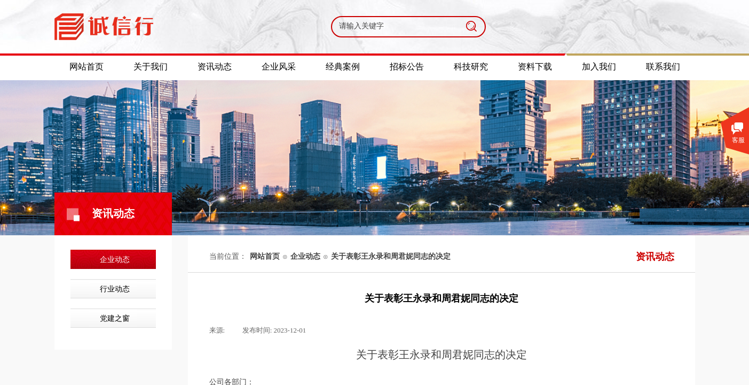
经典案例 (343, 66)
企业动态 (115, 260)
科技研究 (471, 66)
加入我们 (599, 66)
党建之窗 (115, 318)
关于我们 (150, 66)
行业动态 (115, 289)
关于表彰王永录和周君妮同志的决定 (391, 256)
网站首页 (265, 256)
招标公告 (407, 66)
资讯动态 (215, 66)
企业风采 (279, 66)
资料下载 (535, 66)
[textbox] (395, 26)
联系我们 (663, 66)
